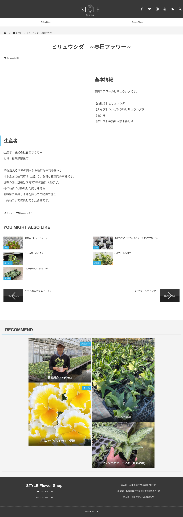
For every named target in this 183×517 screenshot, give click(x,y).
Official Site (46, 22)
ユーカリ (8, 264)
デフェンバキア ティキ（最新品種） (123, 464)
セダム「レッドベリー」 (36, 239)
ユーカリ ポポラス (34, 255)
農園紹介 (85, 345)
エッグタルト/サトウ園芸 (60, 442)
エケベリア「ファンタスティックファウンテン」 (137, 239)
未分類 (97, 264)
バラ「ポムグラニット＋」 (38, 291)
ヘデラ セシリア (123, 255)
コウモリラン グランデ (36, 270)
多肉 (6, 249)
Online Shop (137, 22)
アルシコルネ (123, 418)
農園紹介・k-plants (60, 379)
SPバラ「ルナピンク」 (146, 291)
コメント (10, 213)
